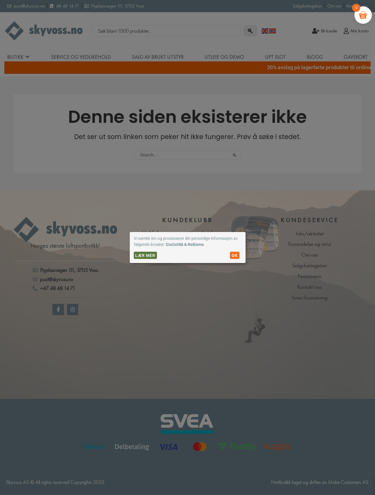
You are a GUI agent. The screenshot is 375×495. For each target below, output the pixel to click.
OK (235, 255)
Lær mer (145, 255)
